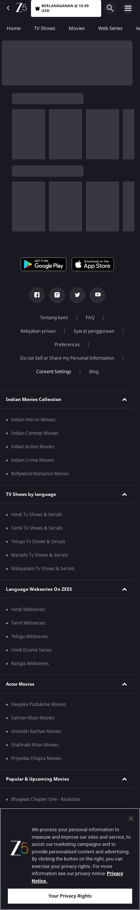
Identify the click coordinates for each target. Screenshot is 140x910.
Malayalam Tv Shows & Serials (43, 568)
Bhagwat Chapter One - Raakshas (46, 799)
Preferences (67, 344)
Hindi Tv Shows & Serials (36, 514)
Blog (94, 371)
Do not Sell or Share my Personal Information (67, 358)
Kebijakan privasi (38, 331)
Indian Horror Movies (33, 419)
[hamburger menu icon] (128, 8)
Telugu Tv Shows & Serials (38, 541)
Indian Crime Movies (32, 460)
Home (14, 28)
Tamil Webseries (28, 623)
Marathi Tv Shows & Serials (39, 555)
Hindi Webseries (28, 609)
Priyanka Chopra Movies (36, 758)
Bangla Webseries (30, 663)
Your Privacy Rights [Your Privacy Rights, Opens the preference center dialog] (69, 896)
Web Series (110, 28)
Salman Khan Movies (33, 718)
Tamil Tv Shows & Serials (37, 528)
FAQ (90, 317)
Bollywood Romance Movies (40, 473)
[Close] (131, 818)
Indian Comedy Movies (35, 433)
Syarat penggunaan (94, 331)
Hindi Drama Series (31, 650)
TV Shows (44, 28)
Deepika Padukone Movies (38, 704)
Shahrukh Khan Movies (35, 745)
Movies (77, 28)
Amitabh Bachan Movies (36, 731)
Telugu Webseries (29, 636)
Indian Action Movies (33, 446)
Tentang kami (54, 317)
